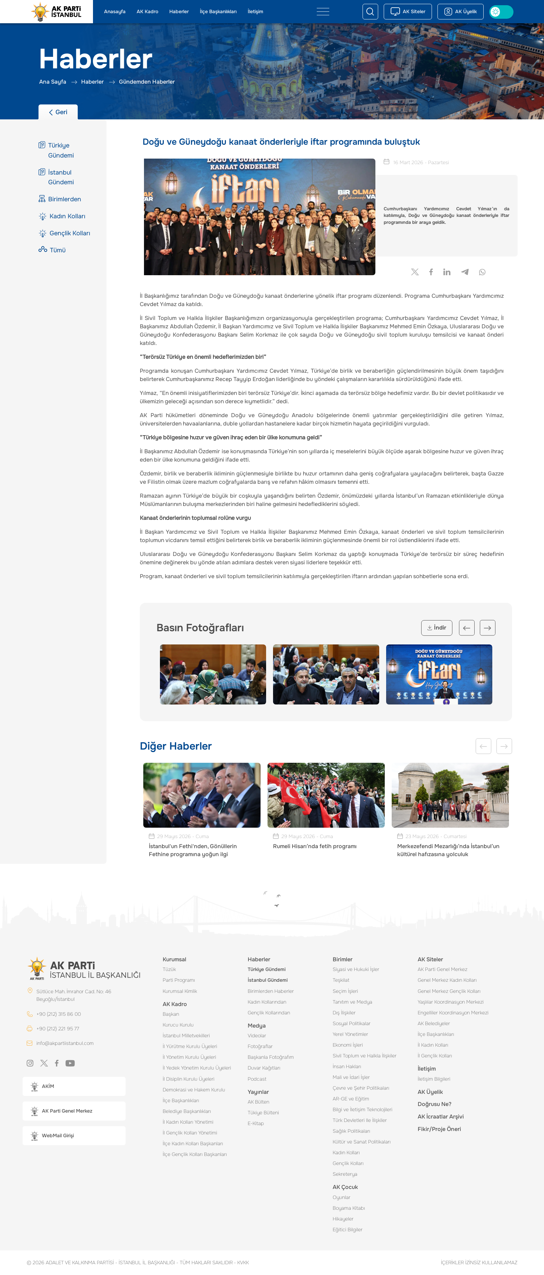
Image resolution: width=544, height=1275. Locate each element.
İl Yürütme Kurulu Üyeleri (190, 1046)
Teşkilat (341, 980)
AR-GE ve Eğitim (351, 1099)
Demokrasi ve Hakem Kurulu (194, 1090)
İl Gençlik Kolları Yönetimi (190, 1133)
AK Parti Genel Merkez (442, 969)
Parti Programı (179, 980)
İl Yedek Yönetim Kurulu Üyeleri (197, 1068)
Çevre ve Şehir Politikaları (361, 1088)
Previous (467, 628)
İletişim (255, 11)
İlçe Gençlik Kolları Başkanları (195, 1154)
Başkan (171, 1014)
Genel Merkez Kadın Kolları (447, 980)
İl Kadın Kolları (433, 1045)
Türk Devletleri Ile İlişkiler (360, 1120)
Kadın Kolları (346, 1152)
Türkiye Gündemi (267, 969)
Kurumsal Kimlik (180, 991)
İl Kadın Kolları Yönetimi (188, 1122)
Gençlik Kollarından (269, 1013)
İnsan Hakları (347, 1066)
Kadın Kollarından (267, 1002)
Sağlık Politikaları (351, 1131)
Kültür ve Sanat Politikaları (362, 1142)
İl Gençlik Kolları (435, 1056)
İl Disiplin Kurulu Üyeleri (188, 1079)
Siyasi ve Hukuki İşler (356, 969)
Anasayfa (115, 11)
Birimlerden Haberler (271, 991)
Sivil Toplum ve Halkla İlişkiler (365, 1056)
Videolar (257, 1035)
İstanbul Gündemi (268, 980)
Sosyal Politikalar (352, 1023)
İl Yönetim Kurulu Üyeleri (189, 1057)
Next (487, 628)
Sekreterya (345, 1174)
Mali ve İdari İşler (351, 1077)
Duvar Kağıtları (264, 1068)
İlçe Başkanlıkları (218, 11)
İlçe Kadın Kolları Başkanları (193, 1143)
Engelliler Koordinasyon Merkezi (453, 1013)
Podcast (257, 1079)
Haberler (179, 11)
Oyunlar (341, 1197)
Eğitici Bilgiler (348, 1229)
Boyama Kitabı (349, 1208)
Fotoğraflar (260, 1046)
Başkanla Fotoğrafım (271, 1057)
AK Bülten (258, 1102)
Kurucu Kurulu (178, 1025)
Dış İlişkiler (344, 1013)
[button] (74, 1086)
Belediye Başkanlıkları (187, 1111)
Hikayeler (343, 1219)
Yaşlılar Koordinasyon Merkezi (451, 1002)
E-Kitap (256, 1123)
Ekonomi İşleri (348, 1045)
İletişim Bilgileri (434, 1079)
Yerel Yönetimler (350, 1034)
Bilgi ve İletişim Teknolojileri (362, 1109)
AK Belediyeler (434, 1023)
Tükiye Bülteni (263, 1112)
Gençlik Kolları (348, 1163)
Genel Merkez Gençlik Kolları (449, 991)
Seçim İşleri (345, 991)
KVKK (241, 1262)
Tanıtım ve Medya (352, 1002)
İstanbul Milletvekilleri (186, 1035)
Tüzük (169, 969)
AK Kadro (147, 11)
